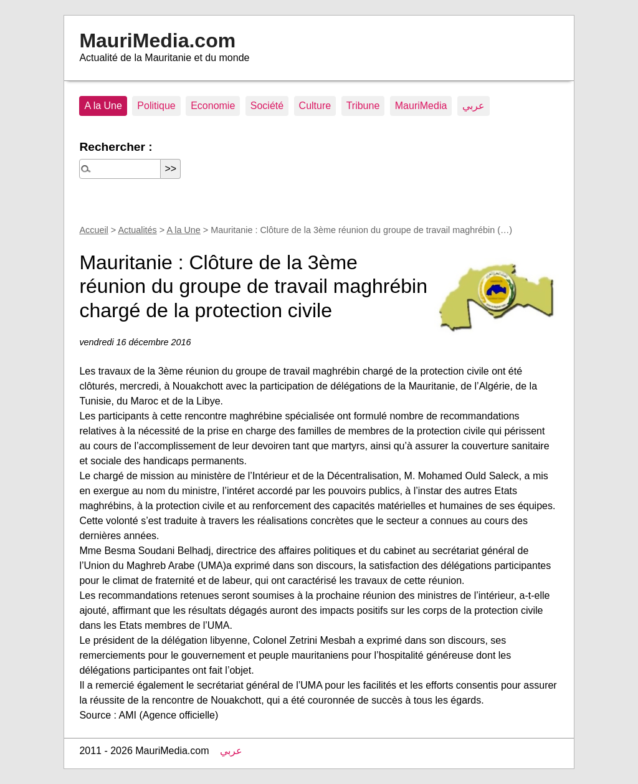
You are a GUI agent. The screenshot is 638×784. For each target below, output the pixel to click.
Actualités (137, 230)
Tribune (363, 105)
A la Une (102, 105)
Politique (156, 105)
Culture (315, 105)
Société (266, 105)
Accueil (93, 230)
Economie (213, 105)
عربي (473, 105)
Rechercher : (115, 146)
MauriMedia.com (157, 40)
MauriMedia (421, 105)
